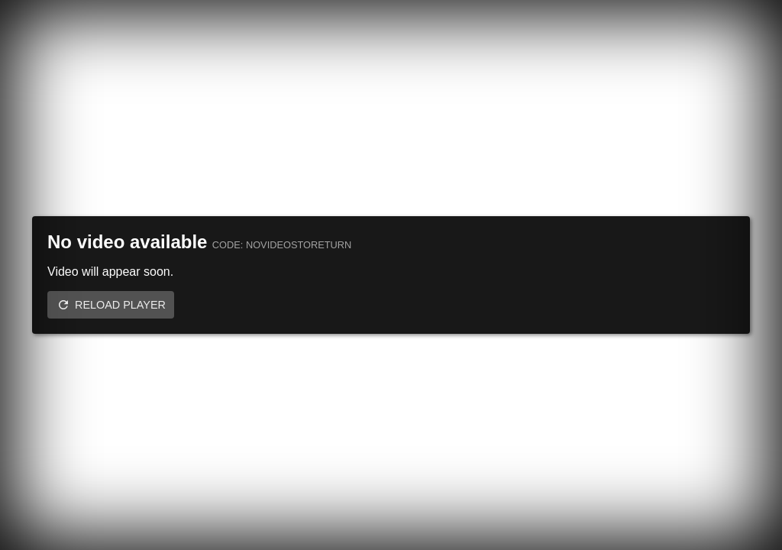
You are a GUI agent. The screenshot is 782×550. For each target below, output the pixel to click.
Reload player (120, 305)
